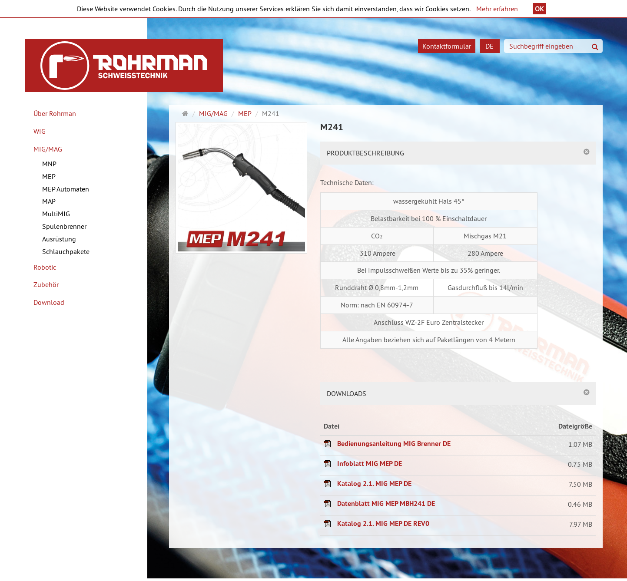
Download (48, 302)
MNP (49, 163)
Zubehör (46, 284)
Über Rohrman (54, 113)
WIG (39, 131)
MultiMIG (56, 213)
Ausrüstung (59, 238)
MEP (49, 176)
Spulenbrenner (64, 226)
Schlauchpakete (66, 251)
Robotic (44, 267)
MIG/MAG (47, 149)
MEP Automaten (65, 189)
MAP (49, 201)
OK (539, 8)
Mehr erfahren (497, 8)
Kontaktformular (446, 46)
